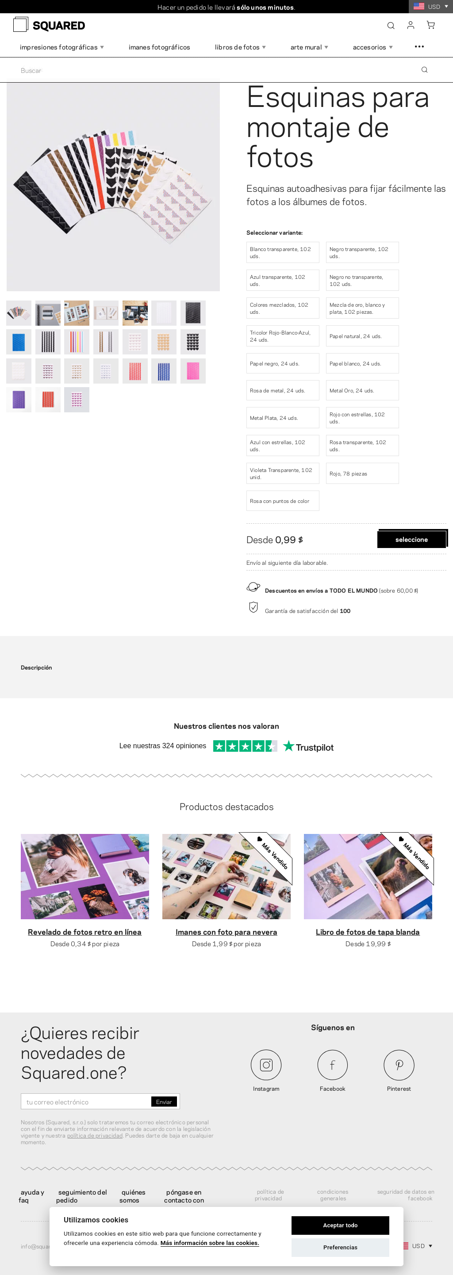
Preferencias (340, 1247)
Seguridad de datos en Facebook (405, 1194)
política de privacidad (95, 1135)
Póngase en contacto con (183, 1195)
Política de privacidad (269, 1194)
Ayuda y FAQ (31, 1195)
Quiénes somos (132, 1195)
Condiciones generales (332, 1194)
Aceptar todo (340, 1225)
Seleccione (411, 539)
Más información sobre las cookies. (210, 1242)
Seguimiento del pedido (81, 1195)
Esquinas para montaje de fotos (338, 123)
